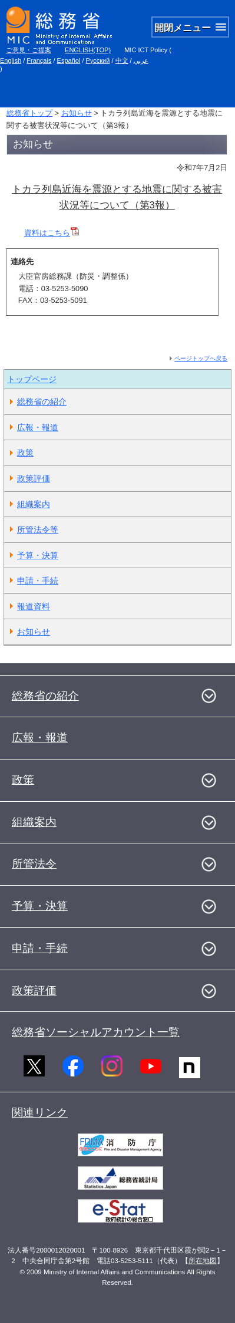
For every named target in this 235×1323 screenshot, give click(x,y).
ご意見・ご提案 (28, 49)
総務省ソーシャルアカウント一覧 (96, 1032)
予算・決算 (37, 555)
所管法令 (34, 864)
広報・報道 (37, 427)
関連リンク (40, 1112)
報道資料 (33, 606)
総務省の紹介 (42, 401)
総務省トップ (29, 113)
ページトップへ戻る (200, 358)
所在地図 (202, 1260)
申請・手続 (37, 580)
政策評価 (33, 478)
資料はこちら (51, 232)
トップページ (32, 379)
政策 (25, 452)
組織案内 (33, 504)
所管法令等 (37, 529)
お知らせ (76, 113)
